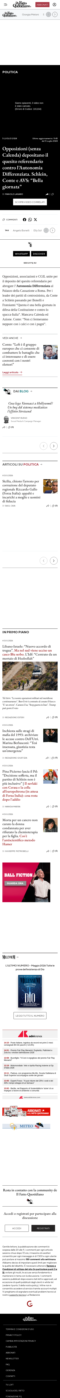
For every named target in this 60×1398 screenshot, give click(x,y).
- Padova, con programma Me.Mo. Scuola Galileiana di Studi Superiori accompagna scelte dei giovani (30, 1074)
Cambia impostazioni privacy (21, 1341)
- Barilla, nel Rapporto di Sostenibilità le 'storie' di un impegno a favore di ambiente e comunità (28, 1089)
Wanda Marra (11, 806)
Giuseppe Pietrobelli (15, 851)
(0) (11, 427)
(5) (55, 851)
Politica (10, 72)
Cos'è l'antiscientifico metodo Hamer (18, 840)
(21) (54, 194)
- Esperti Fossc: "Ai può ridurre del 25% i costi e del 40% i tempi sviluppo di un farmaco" (28, 1082)
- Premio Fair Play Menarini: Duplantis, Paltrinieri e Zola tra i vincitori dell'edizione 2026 (28, 1051)
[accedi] (54, 5)
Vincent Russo (19, 418)
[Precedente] (43, 446)
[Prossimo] (54, 446)
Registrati (43, 1228)
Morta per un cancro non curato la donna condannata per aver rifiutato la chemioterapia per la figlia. (20, 828)
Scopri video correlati (30, 202)
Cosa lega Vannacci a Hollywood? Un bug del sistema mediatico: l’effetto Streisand (30, 407)
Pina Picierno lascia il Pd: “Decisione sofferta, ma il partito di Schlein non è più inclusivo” (20, 777)
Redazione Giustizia (14, 758)
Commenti (10, 219)
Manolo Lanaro (12, 194)
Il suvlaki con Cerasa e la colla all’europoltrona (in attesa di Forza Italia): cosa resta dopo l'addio (20, 791)
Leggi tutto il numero (30, 1015)
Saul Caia (8, 506)
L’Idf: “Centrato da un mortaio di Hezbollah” (29, 656)
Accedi (16, 1228)
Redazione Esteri (13, 717)
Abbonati (42, 4)
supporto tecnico (17, 1294)
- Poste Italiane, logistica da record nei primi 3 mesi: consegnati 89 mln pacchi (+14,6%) (28, 1044)
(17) (54, 758)
